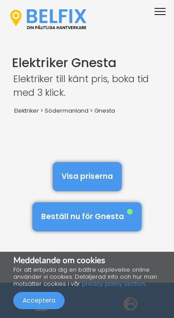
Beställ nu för (87, 215)
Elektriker (26, 110)
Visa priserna (87, 176)
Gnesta (104, 110)
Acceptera (39, 300)
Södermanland (67, 110)
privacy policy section (113, 284)
